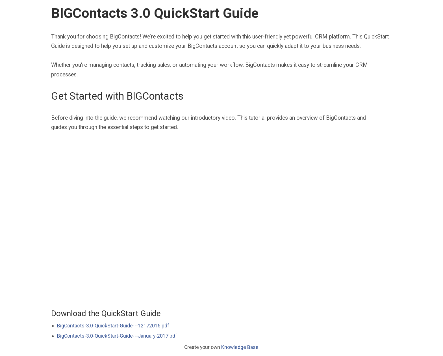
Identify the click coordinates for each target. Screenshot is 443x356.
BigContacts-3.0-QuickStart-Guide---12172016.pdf (113, 326)
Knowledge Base (240, 347)
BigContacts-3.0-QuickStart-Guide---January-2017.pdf (117, 336)
